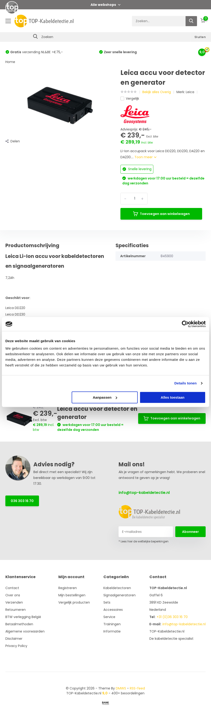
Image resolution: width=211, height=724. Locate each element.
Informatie (112, 631)
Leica (190, 92)
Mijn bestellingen (71, 595)
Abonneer (190, 531)
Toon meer (145, 157)
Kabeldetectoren (117, 588)
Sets (106, 602)
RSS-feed (137, 688)
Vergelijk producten (74, 602)
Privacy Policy (16, 645)
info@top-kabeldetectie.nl (144, 492)
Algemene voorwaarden (25, 631)
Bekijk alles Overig (156, 92)
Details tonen (185, 383)
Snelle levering (137, 169)
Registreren (67, 588)
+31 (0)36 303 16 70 (172, 617)
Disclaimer (13, 638)
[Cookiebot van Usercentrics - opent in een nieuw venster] (185, 323)
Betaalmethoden (19, 624)
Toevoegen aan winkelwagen (161, 213)
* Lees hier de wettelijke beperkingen (144, 541)
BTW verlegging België (23, 617)
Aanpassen (105, 397)
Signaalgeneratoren (119, 595)
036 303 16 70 (22, 501)
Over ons (12, 595)
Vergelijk (129, 98)
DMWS (121, 688)
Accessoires (113, 609)
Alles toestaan (173, 397)
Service (109, 617)
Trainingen (112, 624)
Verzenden (14, 602)
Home (10, 62)
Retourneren (15, 609)
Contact (12, 588)
